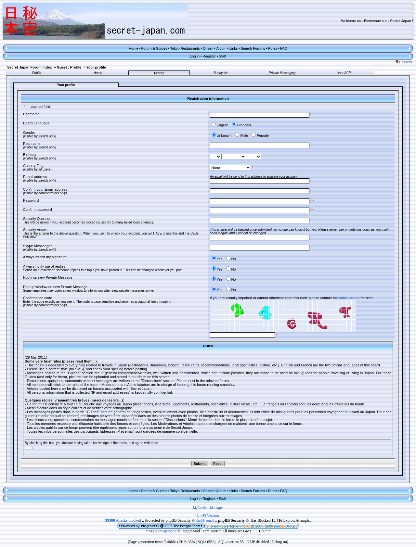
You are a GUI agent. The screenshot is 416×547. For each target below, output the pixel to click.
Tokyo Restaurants (185, 48)
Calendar (404, 62)
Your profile (96, 67)
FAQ (283, 48)
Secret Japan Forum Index (29, 67)
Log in (195, 56)
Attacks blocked (123, 520)
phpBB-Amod (205, 520)
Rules (272, 48)
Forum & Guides (154, 48)
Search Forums (252, 48)
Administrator (349, 298)
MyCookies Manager (208, 508)
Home (133, 48)
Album (221, 48)
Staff (222, 56)
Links (233, 48)
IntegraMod (168, 531)
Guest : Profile (69, 67)
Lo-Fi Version (208, 515)
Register (209, 56)
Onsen (208, 48)
